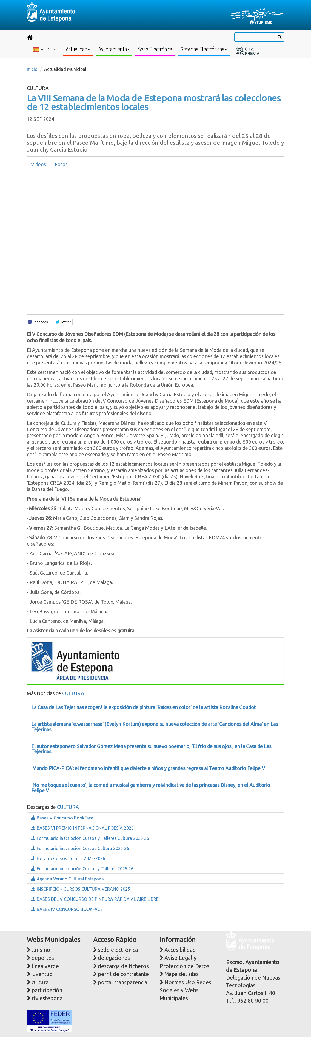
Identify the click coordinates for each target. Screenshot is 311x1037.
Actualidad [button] (78, 49)
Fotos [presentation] (61, 164)
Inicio (32, 69)
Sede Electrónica (155, 49)
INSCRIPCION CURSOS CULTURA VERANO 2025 (80, 889)
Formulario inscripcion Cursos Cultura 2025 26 (80, 848)
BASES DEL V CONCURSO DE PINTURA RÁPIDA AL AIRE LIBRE (95, 899)
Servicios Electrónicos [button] (204, 49)
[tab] (38, 164)
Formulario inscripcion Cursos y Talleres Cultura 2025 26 (90, 838)
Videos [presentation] (38, 164)
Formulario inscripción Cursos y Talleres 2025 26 (82, 868)
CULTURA (73, 693)
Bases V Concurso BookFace (62, 817)
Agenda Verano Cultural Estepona (67, 878)
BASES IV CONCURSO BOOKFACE (67, 909)
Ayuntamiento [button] (114, 49)
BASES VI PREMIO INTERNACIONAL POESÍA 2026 (82, 828)
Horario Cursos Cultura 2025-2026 (68, 858)
